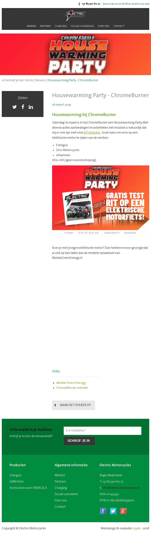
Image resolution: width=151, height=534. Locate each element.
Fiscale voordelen (82, 26)
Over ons (104, 26)
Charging (61, 26)
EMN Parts (17, 481)
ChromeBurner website (72, 387)
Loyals (136, 528)
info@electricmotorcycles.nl (121, 488)
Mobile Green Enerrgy (71, 383)
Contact (118, 26)
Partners (45, 26)
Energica (15, 475)
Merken (31, 26)
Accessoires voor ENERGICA (28, 488)
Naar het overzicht (75, 405)
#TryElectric (92, 132)
